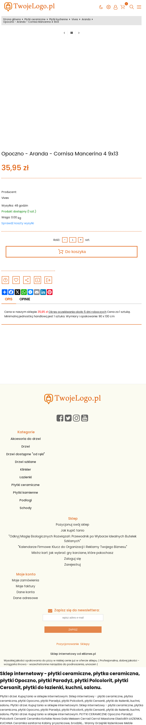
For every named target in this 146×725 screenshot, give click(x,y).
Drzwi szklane (25, 462)
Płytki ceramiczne (35, 19)
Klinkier (25, 469)
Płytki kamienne (25, 492)
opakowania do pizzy (39, 660)
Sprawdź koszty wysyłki (17, 223)
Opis (8, 299)
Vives (75, 19)
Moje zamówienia (25, 580)
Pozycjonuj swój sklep (72, 524)
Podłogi (25, 500)
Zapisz (73, 629)
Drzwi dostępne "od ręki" (25, 454)
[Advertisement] (73, 357)
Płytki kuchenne (58, 19)
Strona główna (12, 19)
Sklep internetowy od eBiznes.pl (73, 654)
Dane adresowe (25, 598)
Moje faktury (25, 586)
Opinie (24, 299)
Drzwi (25, 446)
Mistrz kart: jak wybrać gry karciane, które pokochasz (72, 553)
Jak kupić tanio (72, 530)
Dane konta (26, 592)
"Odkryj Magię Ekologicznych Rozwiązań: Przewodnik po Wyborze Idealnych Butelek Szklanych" (73, 538)
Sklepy (85, 644)
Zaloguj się (72, 559)
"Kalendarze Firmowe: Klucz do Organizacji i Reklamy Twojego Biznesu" (72, 547)
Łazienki (25, 477)
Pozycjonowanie (67, 644)
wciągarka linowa (15, 664)
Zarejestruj (72, 564)
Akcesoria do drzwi (26, 439)
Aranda (86, 19)
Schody (26, 508)
